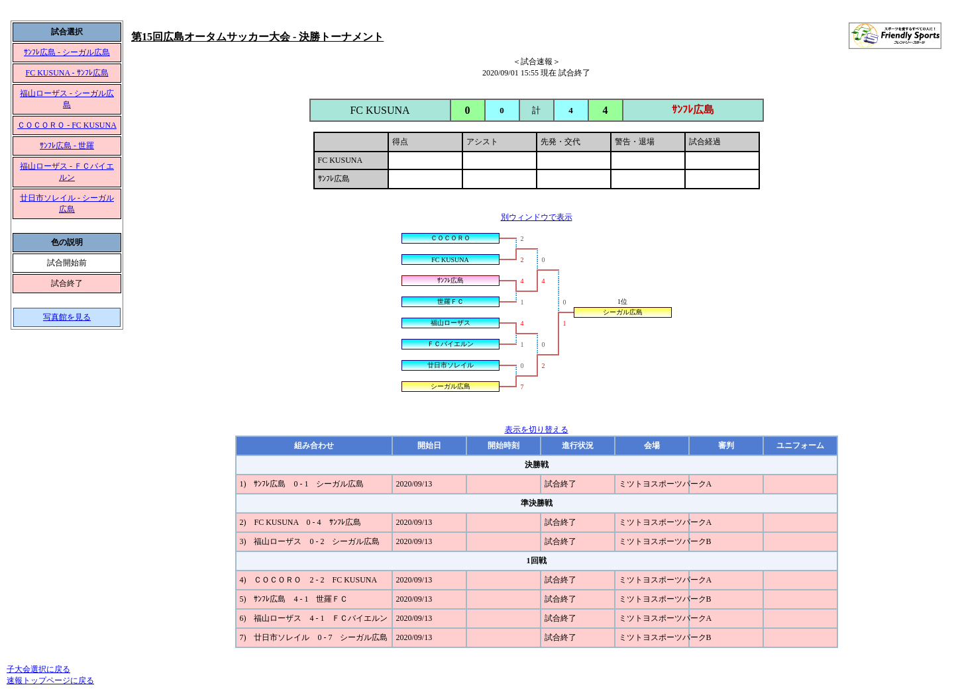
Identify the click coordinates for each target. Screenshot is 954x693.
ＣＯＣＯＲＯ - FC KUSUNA (67, 125)
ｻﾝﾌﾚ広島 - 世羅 (67, 145)
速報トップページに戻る (50, 680)
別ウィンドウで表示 (536, 217)
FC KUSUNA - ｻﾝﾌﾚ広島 (66, 72)
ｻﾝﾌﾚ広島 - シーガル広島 (67, 52)
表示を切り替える (536, 429)
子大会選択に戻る (38, 669)
